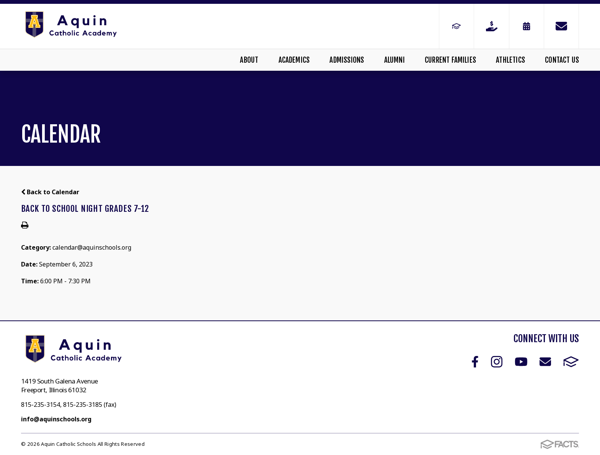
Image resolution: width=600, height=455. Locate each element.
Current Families (450, 60)
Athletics (510, 60)
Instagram (496, 361)
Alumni (394, 60)
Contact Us (562, 60)
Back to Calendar (50, 192)
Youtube (521, 361)
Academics (294, 60)
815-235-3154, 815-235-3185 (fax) (68, 404)
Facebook (475, 361)
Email (545, 361)
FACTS (571, 361)
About (249, 60)
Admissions (346, 60)
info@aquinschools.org (56, 419)
